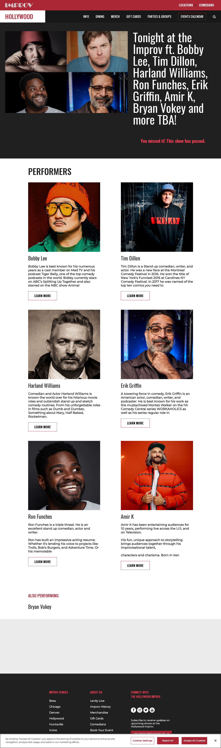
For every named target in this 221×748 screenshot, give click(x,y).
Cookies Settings (142, 740)
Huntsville (56, 724)
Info (86, 16)
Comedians (206, 5)
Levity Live (97, 701)
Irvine (53, 730)
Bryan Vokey (39, 595)
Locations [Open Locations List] (187, 5)
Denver (54, 712)
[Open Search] (214, 16)
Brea (52, 701)
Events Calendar (192, 16)
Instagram (139, 710)
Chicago (54, 706)
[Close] (215, 740)
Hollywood (19, 16)
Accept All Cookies (194, 740)
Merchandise (99, 712)
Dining (100, 16)
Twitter (145, 710)
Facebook (133, 710)
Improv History (100, 706)
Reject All (167, 740)
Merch (115, 16)
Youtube (152, 710)
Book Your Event (101, 730)
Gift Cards (133, 16)
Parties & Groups (159, 16)
